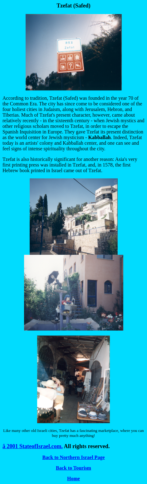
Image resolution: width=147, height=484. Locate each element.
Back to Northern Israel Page (73, 457)
